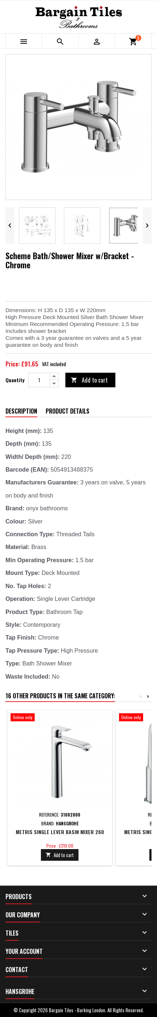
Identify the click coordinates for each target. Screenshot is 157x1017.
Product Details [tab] (67, 411)
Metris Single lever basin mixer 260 (60, 832)
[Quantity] (39, 380)
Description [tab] (21, 411)
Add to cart (89, 380)
